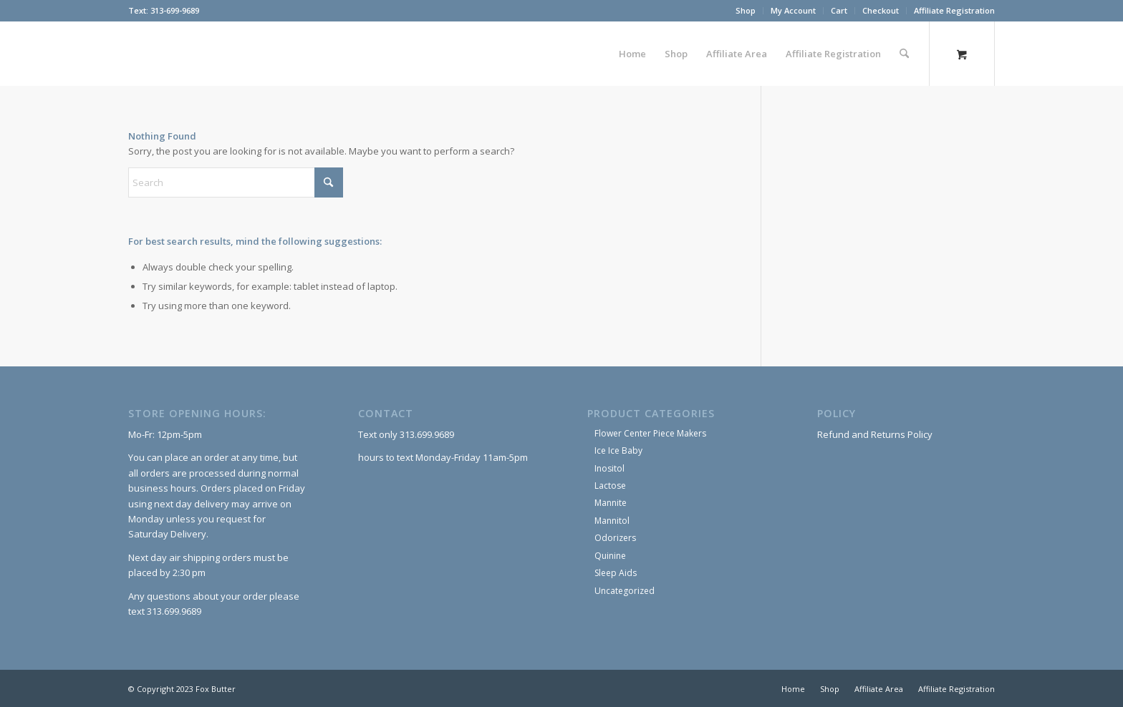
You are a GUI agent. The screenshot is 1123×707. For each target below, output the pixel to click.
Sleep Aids (615, 573)
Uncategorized (624, 591)
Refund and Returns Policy (874, 434)
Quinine (610, 556)
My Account (793, 10)
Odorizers (615, 538)
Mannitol (612, 521)
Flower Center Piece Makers (650, 433)
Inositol (609, 468)
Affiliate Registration (954, 10)
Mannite (610, 503)
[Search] (904, 53)
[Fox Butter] (129, 53)
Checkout (880, 10)
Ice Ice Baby (618, 450)
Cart (839, 10)
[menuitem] (745, 10)
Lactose (610, 485)
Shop (746, 10)
